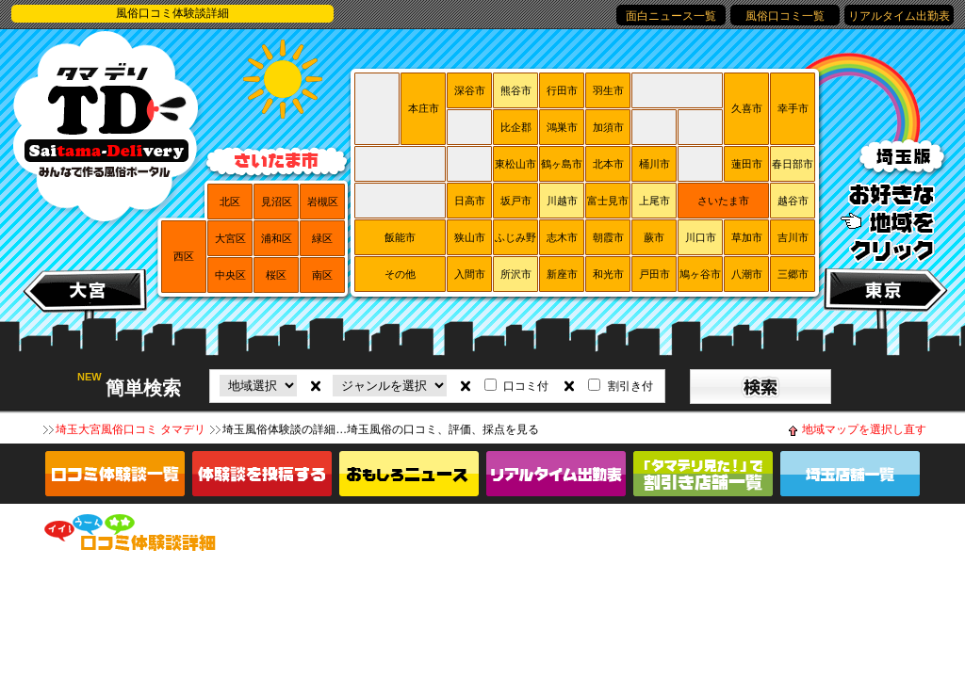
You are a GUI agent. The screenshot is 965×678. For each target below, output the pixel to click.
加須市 (608, 127)
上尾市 (654, 200)
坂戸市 (516, 200)
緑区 (322, 238)
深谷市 (469, 90)
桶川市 (654, 164)
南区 (322, 275)
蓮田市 (746, 164)
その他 (400, 274)
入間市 (469, 274)
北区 (230, 201)
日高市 (469, 200)
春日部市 (792, 164)
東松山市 (515, 164)
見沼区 (276, 201)
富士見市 (608, 200)
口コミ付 (525, 386)
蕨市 (654, 237)
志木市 (562, 237)
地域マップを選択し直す (864, 429)
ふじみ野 (515, 237)
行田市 (562, 90)
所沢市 (516, 274)
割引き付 (630, 386)
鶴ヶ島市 (561, 164)
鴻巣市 (562, 127)
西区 (183, 256)
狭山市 (469, 237)
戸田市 (654, 274)
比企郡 (516, 127)
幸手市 (793, 108)
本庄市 (423, 108)
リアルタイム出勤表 (899, 16)
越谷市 (793, 200)
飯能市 (400, 237)
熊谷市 (516, 90)
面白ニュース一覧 (671, 16)
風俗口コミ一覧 (785, 16)
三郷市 (793, 274)
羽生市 (608, 90)
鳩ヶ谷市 (700, 274)
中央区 (230, 275)
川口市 (700, 237)
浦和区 (276, 238)
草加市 (746, 237)
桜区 (276, 275)
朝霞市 (608, 237)
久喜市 (746, 108)
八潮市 (746, 274)
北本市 (608, 164)
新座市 (562, 274)
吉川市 (793, 237)
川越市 (562, 200)
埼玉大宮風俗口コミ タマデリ (130, 429)
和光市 (608, 274)
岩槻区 (322, 201)
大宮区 (230, 238)
